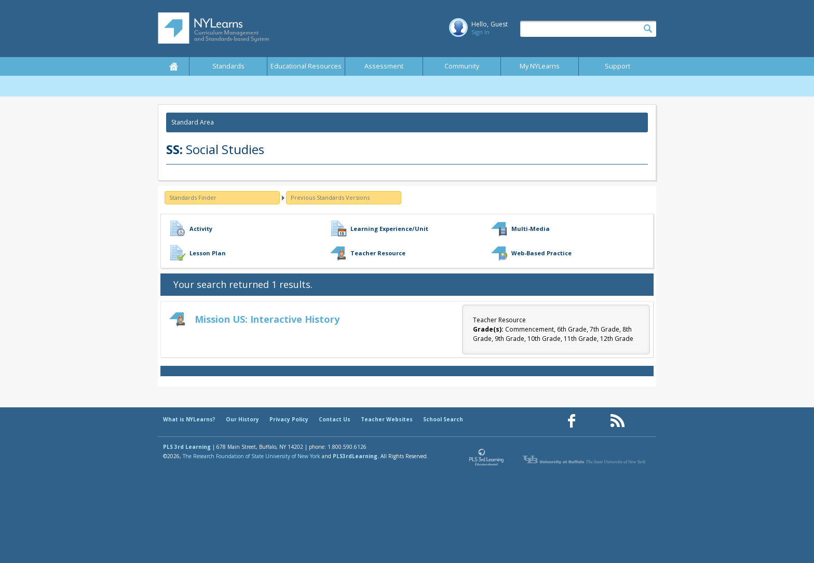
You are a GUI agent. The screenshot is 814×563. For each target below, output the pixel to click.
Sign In (480, 32)
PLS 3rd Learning (187, 446)
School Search (443, 419)
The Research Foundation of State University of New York (251, 456)
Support (617, 66)
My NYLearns (540, 66)
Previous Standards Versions (330, 197)
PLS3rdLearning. (356, 456)
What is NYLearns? (189, 419)
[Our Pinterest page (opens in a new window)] (594, 421)
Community (461, 66)
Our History (242, 419)
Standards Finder (192, 197)
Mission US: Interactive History (267, 319)
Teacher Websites (387, 419)
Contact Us (334, 419)
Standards (228, 66)
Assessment (383, 66)
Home (173, 66)
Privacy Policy (288, 419)
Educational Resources (306, 66)
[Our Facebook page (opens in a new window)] (571, 421)
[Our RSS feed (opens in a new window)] (617, 421)
